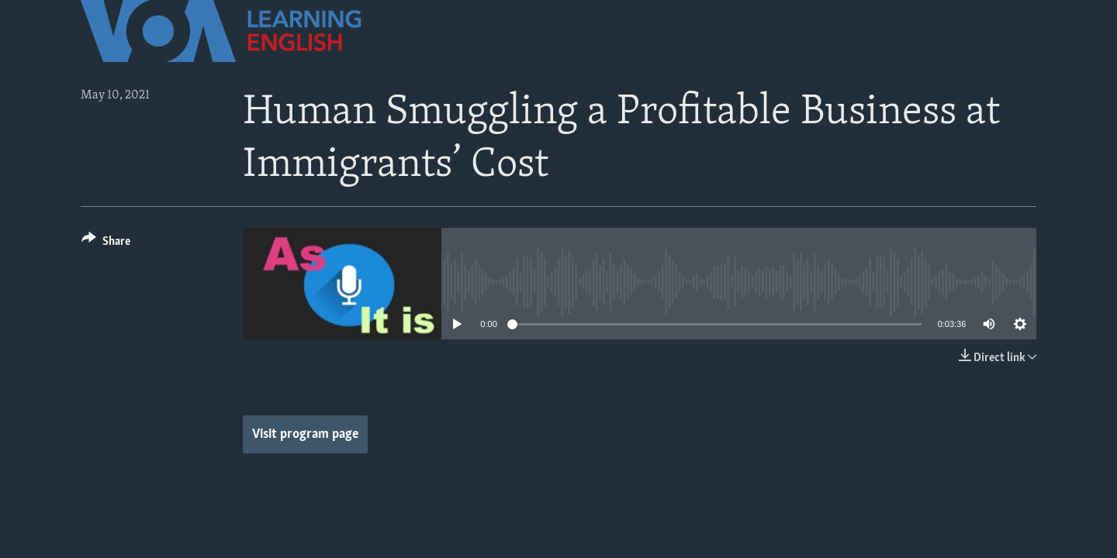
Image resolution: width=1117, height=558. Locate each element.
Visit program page (305, 434)
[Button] (105, 244)
